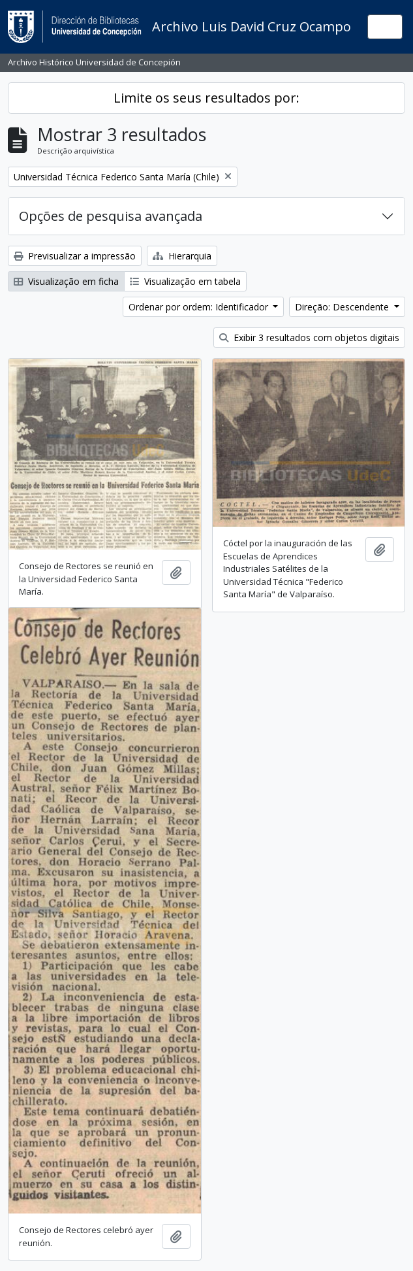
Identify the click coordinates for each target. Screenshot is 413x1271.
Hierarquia (182, 256)
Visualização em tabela (185, 281)
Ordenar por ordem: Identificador (200, 307)
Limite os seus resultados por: (206, 98)
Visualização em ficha (66, 281)
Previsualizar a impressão (75, 256)
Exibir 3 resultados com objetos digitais (309, 337)
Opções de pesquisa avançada (110, 216)
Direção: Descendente (343, 307)
